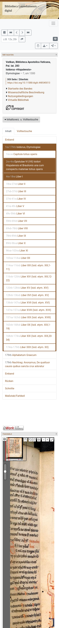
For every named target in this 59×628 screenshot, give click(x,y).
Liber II (15, 183)
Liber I (14, 176)
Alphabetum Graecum (21, 355)
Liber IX (16, 235)
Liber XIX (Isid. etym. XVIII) (28, 317)
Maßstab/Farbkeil (15, 395)
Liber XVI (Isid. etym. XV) (27, 295)
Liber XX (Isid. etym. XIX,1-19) (28, 326)
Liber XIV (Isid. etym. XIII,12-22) (29, 278)
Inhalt (8, 131)
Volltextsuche (24, 131)
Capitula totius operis (21, 154)
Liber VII (16, 220)
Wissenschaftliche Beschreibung (26, 92)
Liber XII (18, 257)
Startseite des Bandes (20, 88)
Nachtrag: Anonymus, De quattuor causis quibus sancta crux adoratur (27, 364)
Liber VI (15, 213)
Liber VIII (17, 228)
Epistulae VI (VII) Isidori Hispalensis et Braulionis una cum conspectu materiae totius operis (25, 165)
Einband (9, 139)
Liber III (16, 191)
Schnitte (9, 388)
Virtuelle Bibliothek (18, 99)
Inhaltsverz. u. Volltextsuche (21, 119)
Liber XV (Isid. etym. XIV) (27, 287)
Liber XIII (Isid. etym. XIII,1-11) (28, 267)
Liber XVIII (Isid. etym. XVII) (28, 309)
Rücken (9, 381)
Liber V (15, 206)
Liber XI (17, 250)
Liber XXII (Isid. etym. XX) (27, 347)
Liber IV (16, 198)
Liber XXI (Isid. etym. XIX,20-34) (29, 337)
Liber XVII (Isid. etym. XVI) (28, 302)
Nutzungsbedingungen (20, 96)
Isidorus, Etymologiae (22, 147)
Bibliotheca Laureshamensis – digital (22, 8)
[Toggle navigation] (53, 23)
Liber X (16, 243)
